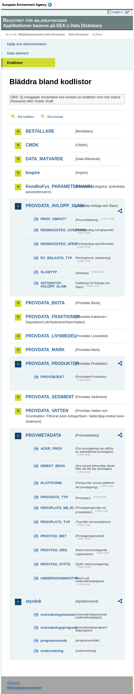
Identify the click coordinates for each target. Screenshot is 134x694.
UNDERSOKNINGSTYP (57, 578)
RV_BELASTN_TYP (56, 258)
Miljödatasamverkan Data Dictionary (41, 34)
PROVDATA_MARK (45, 349)
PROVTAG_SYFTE (56, 564)
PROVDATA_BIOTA (45, 303)
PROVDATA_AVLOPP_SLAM (50, 205)
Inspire (33, 172)
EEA (28, 4)
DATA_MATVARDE (44, 159)
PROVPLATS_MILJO (57, 508)
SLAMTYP (49, 272)
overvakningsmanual (57, 614)
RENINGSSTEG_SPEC (57, 244)
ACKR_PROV (51, 449)
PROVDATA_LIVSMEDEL (50, 336)
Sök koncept (55, 116)
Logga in (117, 12)
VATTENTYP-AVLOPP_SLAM (53, 285)
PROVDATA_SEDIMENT (50, 397)
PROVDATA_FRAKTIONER (50, 316)
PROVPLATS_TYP (55, 522)
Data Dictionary (78, 34)
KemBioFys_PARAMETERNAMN (50, 186)
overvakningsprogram (57, 627)
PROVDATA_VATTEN (47, 410)
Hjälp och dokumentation (27, 44)
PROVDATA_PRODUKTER (50, 363)
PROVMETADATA (43, 435)
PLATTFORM (51, 483)
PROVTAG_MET (53, 536)
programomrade (54, 640)
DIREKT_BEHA (53, 466)
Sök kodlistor (26, 116)
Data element (17, 53)
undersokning (52, 651)
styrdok (33, 601)
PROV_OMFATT (53, 219)
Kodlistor (15, 63)
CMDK (32, 145)
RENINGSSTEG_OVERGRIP (57, 230)
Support (13, 683)
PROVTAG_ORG (54, 550)
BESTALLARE (40, 131)
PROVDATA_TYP (54, 497)
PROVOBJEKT (52, 377)
